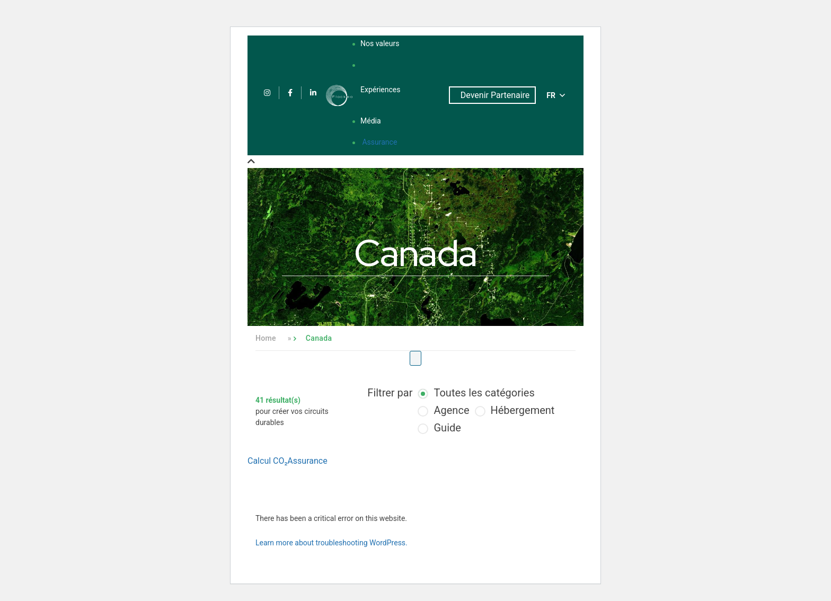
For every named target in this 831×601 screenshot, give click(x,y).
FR (555, 95)
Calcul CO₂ (267, 461)
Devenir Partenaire (495, 95)
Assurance (379, 142)
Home (265, 338)
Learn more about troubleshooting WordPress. (331, 542)
